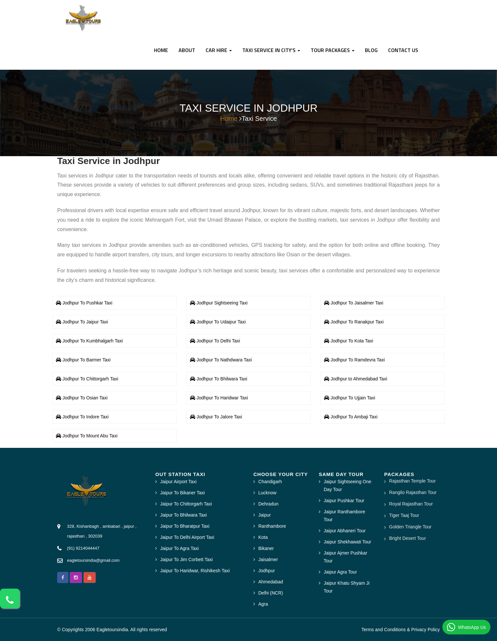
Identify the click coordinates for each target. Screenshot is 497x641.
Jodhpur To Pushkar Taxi (87, 302)
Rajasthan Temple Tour (412, 481)
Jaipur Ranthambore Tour (344, 515)
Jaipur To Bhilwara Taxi (183, 515)
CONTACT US (403, 50)
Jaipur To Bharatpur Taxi (184, 526)
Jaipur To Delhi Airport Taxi (187, 537)
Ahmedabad (270, 581)
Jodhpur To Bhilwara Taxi (222, 378)
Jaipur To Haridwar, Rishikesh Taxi (195, 570)
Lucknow (267, 492)
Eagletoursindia (112, 629)
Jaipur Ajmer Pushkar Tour (345, 556)
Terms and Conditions (383, 629)
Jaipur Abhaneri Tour (345, 530)
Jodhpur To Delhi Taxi (218, 340)
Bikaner (266, 548)
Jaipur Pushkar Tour (344, 500)
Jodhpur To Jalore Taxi (219, 416)
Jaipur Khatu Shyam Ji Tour (346, 587)
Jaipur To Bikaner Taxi (182, 492)
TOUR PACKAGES (332, 50)
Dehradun (268, 503)
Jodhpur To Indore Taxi (85, 416)
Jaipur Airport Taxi (178, 481)
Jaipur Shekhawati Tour (347, 541)
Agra (263, 604)
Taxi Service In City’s (271, 50)
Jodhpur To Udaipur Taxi (221, 321)
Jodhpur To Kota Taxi (352, 340)
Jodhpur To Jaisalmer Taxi (357, 302)
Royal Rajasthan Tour (411, 503)
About (187, 50)
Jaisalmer (268, 559)
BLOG (371, 50)
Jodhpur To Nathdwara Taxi (224, 359)
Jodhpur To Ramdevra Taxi (358, 359)
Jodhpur (266, 570)
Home (161, 50)
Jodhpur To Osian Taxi (85, 397)
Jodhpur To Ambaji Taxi (354, 416)
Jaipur (264, 515)
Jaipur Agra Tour (340, 572)
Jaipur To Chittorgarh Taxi (186, 503)
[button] (62, 577)
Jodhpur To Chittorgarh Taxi (90, 378)
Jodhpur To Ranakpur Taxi (357, 321)
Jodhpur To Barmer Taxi (86, 359)
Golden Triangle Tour (410, 526)
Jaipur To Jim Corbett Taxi (186, 559)
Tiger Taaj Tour (404, 515)
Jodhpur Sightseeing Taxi (222, 302)
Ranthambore (272, 526)
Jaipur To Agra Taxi (179, 548)
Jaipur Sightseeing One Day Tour (347, 485)
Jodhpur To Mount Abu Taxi (89, 435)
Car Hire (219, 50)
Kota (263, 537)
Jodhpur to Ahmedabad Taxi (359, 378)
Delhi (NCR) (270, 592)
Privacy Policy (425, 629)
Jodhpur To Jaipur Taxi (85, 321)
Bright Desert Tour (407, 538)
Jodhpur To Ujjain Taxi (353, 397)
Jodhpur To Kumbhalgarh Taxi (92, 340)
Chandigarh (270, 481)
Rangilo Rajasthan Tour (413, 492)
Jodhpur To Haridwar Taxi (222, 397)
